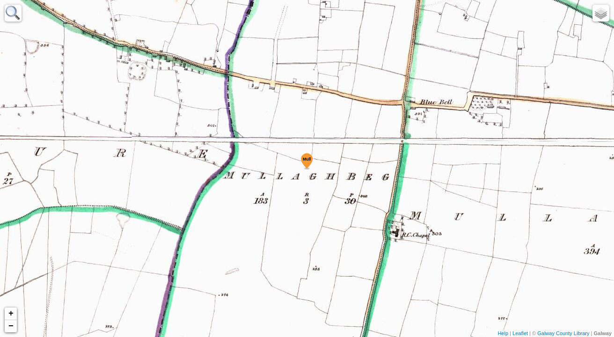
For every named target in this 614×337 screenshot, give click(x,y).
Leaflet (520, 333)
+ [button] (11, 313)
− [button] (11, 326)
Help (502, 333)
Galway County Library (563, 333)
